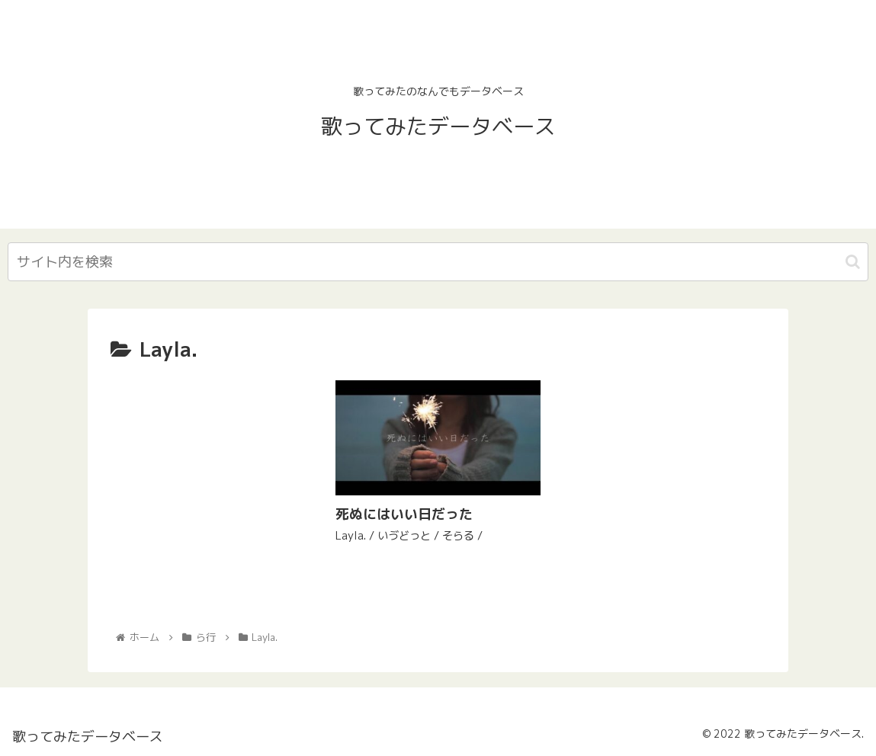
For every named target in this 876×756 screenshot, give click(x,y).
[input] (438, 261)
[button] (852, 262)
